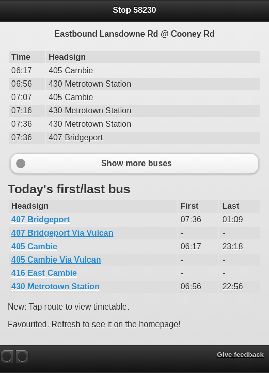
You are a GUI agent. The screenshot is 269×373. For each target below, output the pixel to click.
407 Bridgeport (40, 219)
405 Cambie (34, 246)
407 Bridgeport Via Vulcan (62, 233)
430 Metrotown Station (55, 286)
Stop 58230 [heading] (134, 10)
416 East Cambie (44, 273)
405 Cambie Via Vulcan (56, 259)
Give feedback (240, 355)
